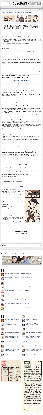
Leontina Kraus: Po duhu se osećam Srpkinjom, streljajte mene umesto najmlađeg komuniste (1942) (18, 294)
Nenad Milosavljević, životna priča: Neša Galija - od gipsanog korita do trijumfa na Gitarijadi (17, 303)
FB (33, 6)
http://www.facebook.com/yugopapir (21, 233)
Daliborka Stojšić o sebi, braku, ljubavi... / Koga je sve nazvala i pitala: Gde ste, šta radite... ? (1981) (18, 273)
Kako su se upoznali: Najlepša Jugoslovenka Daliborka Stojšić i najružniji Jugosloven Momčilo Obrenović (19, 277)
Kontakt (15, 6)
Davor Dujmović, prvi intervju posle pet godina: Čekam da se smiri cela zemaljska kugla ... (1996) (18, 286)
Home (22, 245)
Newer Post (4, 245)
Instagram (39, 6)
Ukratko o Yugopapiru (9, 6)
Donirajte (19, 6)
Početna (3, 6)
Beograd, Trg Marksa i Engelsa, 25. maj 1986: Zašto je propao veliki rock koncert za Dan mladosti (17, 253)
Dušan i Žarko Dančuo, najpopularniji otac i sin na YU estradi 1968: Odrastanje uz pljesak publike (18, 290)
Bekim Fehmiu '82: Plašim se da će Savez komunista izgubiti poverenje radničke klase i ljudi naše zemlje (19, 307)
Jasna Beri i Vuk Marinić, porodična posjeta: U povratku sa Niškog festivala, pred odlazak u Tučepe (18, 299)
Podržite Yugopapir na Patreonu (27, 6)
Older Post (39, 245)
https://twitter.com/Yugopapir (21, 235)
